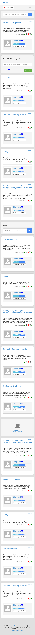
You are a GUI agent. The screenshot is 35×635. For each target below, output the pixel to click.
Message (16, 46)
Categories (8, 7)
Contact (13, 630)
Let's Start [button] (28, 70)
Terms (17, 630)
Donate (21, 630)
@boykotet (17, 40)
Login (29, 626)
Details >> (30, 21)
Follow (23, 46)
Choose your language (20, 626)
